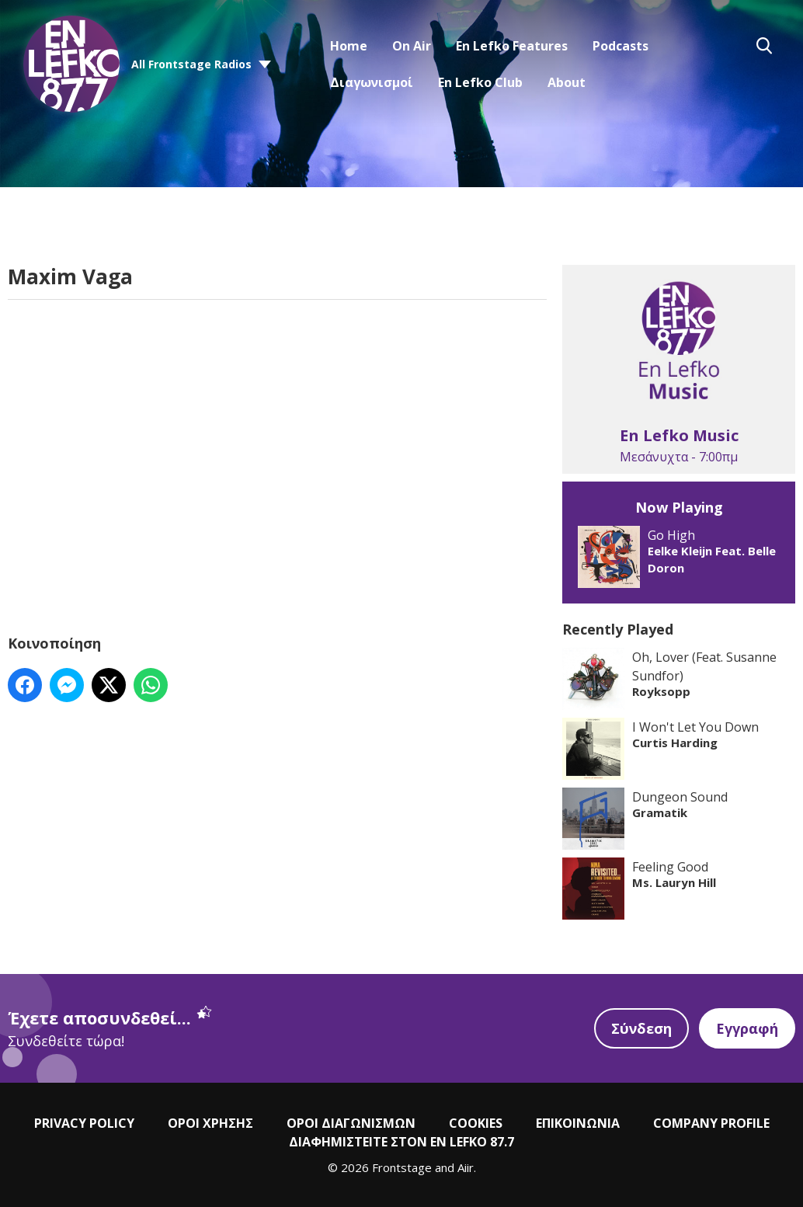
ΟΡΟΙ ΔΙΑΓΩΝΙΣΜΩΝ (351, 1123)
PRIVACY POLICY (84, 1123)
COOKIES (475, 1123)
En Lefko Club (480, 82)
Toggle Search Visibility (764, 45)
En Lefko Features (512, 45)
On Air (411, 45)
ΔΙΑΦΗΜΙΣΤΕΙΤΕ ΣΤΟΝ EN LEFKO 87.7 (401, 1141)
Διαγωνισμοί (371, 82)
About (567, 82)
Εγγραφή (747, 1028)
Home (348, 45)
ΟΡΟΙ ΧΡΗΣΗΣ (210, 1123)
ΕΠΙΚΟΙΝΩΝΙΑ (578, 1123)
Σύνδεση (641, 1028)
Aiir (465, 1167)
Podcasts (620, 45)
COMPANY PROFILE (711, 1123)
